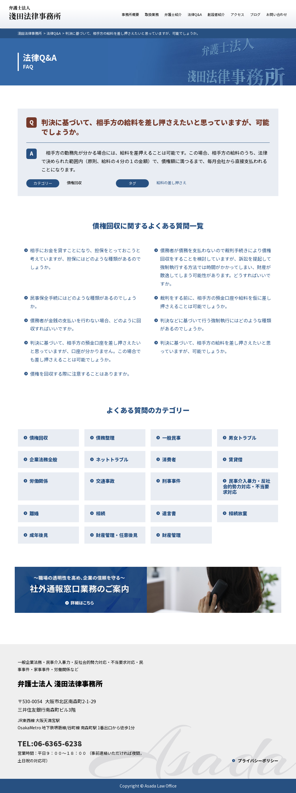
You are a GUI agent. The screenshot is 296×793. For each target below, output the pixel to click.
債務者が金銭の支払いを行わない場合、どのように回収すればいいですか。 (85, 324)
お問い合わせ (276, 14)
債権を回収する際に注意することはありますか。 (81, 373)
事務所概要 (130, 14)
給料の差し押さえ (171, 182)
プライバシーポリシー (258, 760)
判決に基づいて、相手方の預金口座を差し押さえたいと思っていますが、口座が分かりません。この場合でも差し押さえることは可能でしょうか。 (85, 351)
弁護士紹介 (173, 14)
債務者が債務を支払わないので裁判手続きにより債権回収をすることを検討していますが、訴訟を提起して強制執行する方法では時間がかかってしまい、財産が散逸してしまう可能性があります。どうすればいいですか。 (215, 267)
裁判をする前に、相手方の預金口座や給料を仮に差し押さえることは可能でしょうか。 (215, 302)
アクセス (237, 14)
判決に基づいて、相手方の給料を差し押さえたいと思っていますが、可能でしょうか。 (215, 347)
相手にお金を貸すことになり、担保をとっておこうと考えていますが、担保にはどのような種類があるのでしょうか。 (85, 259)
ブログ (255, 14)
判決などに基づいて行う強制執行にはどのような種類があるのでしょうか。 (215, 324)
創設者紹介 (216, 14)
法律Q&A (195, 14)
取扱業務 (152, 14)
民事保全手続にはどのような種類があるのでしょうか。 (83, 302)
